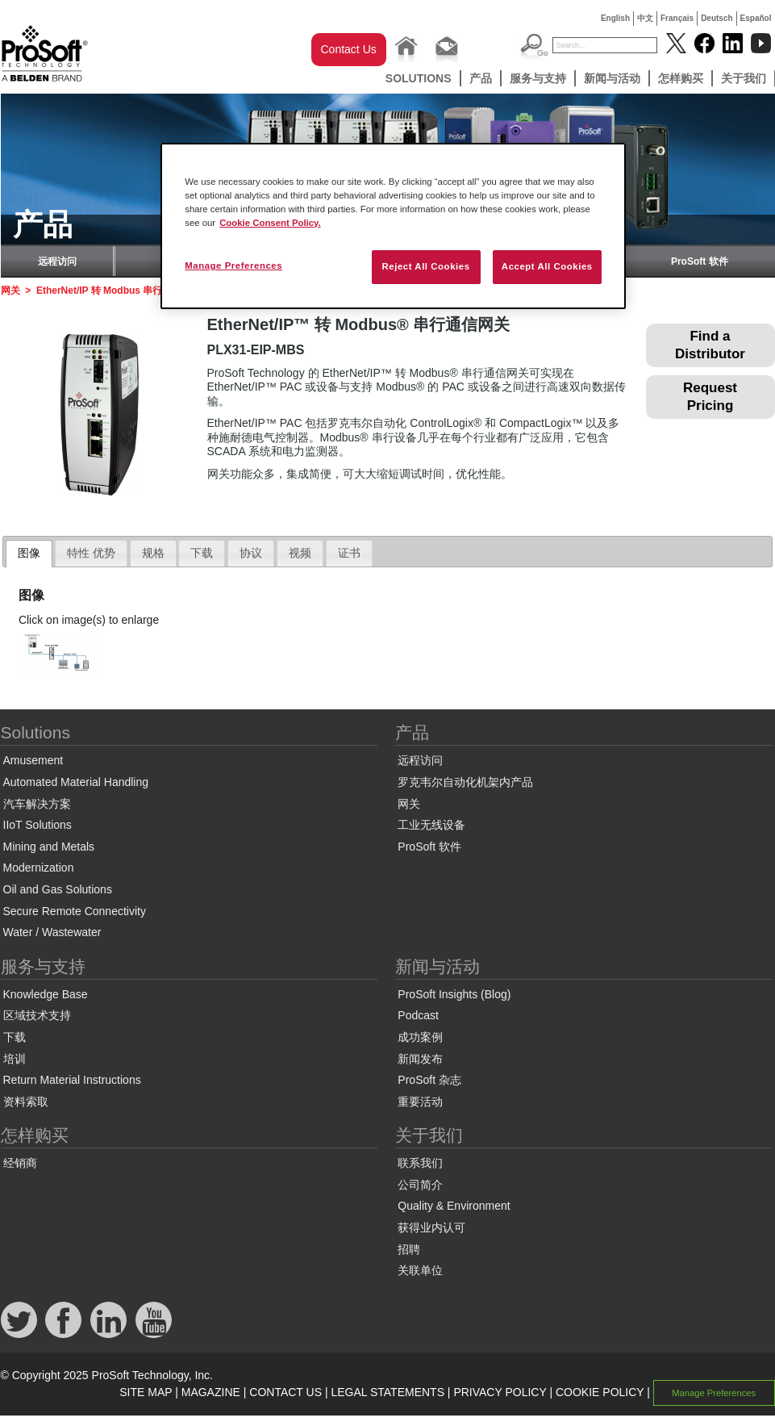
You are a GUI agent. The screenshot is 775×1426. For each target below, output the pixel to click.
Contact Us (349, 49)
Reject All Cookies (425, 266)
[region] (393, 226)
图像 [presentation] (29, 552)
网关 (10, 290)
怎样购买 (680, 78)
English (615, 18)
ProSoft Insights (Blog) (454, 994)
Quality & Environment (454, 1205)
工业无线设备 (431, 824)
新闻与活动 (612, 78)
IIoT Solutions (37, 824)
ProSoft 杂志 (429, 1079)
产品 (480, 78)
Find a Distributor (710, 345)
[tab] (29, 553)
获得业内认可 (431, 1227)
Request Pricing (710, 396)
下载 (14, 1037)
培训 (14, 1058)
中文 (645, 18)
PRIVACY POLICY (499, 1392)
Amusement (33, 760)
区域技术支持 (37, 1015)
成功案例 (420, 1037)
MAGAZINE (210, 1392)
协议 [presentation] (251, 552)
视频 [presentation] (300, 552)
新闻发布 (420, 1058)
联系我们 (420, 1162)
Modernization (38, 867)
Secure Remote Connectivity (74, 911)
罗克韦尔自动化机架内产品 (465, 782)
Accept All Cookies (547, 266)
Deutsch (716, 18)
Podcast (418, 1015)
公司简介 (420, 1184)
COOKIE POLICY (600, 1392)
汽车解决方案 (37, 803)
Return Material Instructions (72, 1079)
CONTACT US (285, 1392)
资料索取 (25, 1101)
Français (677, 18)
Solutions (418, 78)
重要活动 (420, 1101)
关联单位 (420, 1270)
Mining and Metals (49, 846)
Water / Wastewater (52, 932)
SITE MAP (145, 1392)
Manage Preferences (714, 1393)
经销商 (20, 1162)
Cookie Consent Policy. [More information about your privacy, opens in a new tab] (270, 223)
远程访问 (57, 261)
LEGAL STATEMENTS (387, 1392)
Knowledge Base (45, 994)
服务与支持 (538, 78)
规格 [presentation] (153, 552)
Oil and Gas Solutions (57, 889)
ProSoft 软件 (699, 261)
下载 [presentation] (201, 552)
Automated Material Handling (76, 782)
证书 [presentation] (349, 552)
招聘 (409, 1249)
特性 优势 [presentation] (91, 552)
